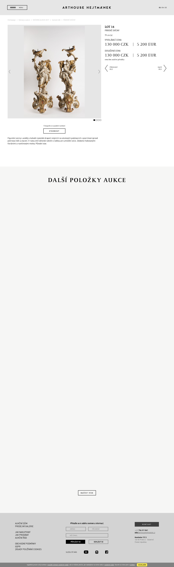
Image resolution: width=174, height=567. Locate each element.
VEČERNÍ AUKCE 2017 (41, 20)
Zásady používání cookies (28, 549)
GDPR (17, 546)
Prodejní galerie (24, 526)
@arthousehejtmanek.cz (145, 532)
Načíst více (87, 493)
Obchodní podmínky (25, 543)
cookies (132, 565)
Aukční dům (21, 523)
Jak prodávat (22, 534)
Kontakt (146, 524)
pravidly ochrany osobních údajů (58, 565)
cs (160, 7)
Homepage (12, 20)
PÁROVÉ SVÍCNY (69, 20)
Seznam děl (56, 20)
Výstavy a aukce (24, 20)
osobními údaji (109, 565)
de (166, 7)
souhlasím (142, 565)
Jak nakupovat (22, 532)
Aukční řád (21, 537)
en (163, 7)
